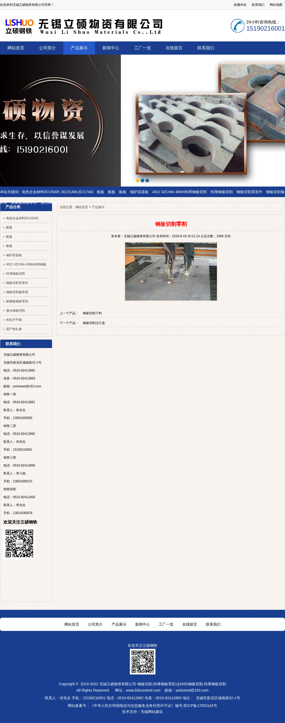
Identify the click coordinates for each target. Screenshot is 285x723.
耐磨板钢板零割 (24, 202)
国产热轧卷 (14, 329)
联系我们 (258, 5)
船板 (100, 192)
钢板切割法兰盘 (94, 323)
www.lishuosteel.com (143, 690)
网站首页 (81, 207)
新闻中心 (142, 624)
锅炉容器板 (139, 192)
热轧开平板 (14, 320)
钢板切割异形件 (249, 192)
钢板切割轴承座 (17, 292)
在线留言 (189, 624)
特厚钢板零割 (164, 684)
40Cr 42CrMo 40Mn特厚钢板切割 (179, 192)
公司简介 (95, 624)
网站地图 (276, 5)
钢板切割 (144, 684)
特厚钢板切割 (222, 192)
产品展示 (98, 207)
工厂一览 (166, 624)
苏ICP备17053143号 (200, 705)
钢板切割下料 (92, 313)
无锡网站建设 (152, 712)
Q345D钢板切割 (189, 684)
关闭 (227, 236)
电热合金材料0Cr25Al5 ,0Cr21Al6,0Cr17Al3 (57, 192)
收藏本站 (240, 5)
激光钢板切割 (52, 202)
